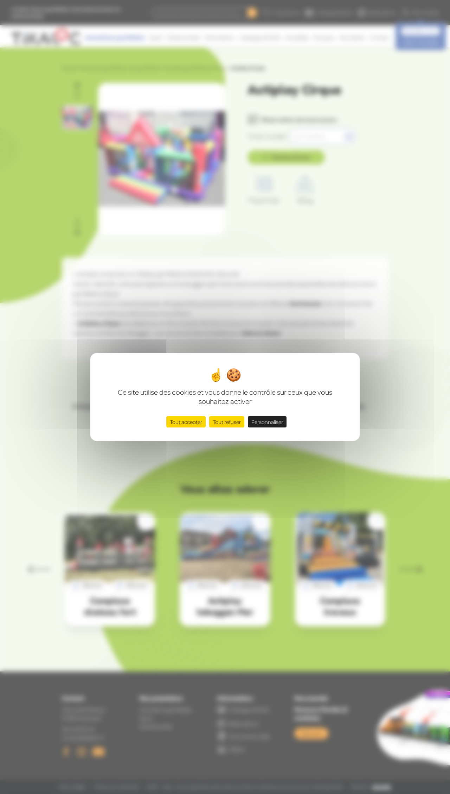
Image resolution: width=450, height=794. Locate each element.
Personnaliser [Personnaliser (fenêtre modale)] (267, 421)
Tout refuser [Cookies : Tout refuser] (227, 421)
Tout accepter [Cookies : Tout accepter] (186, 421)
